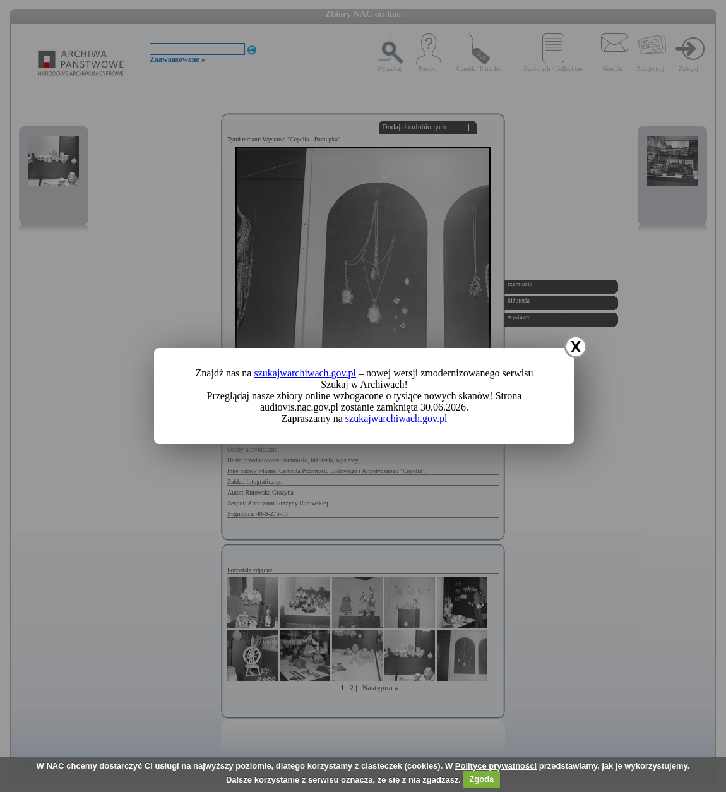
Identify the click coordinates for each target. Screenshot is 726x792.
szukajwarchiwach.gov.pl (305, 373)
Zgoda (481, 779)
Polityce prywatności (496, 766)
